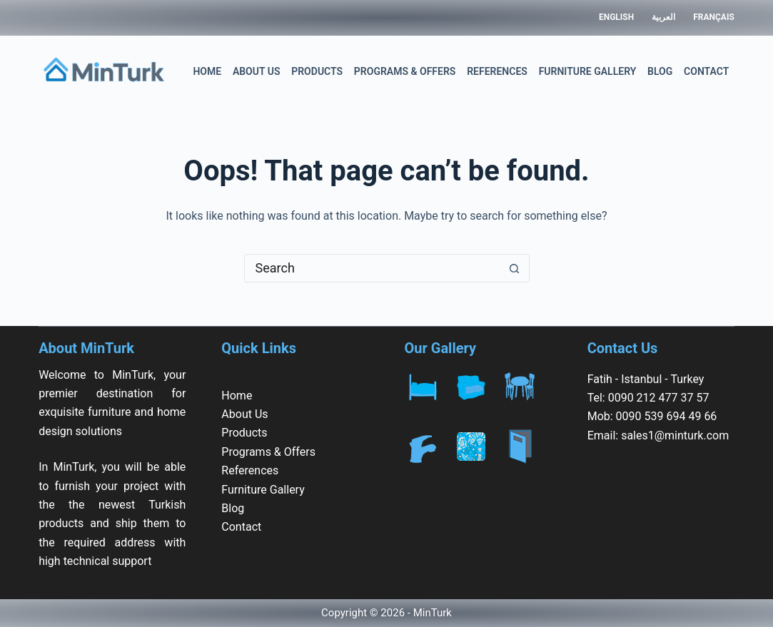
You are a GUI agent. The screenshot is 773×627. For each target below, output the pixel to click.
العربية (663, 17)
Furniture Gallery (588, 71)
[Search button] (514, 268)
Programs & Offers (405, 71)
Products (317, 71)
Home (207, 71)
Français (713, 17)
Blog (659, 71)
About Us (257, 71)
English (616, 17)
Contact (706, 71)
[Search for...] (372, 268)
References (497, 71)
